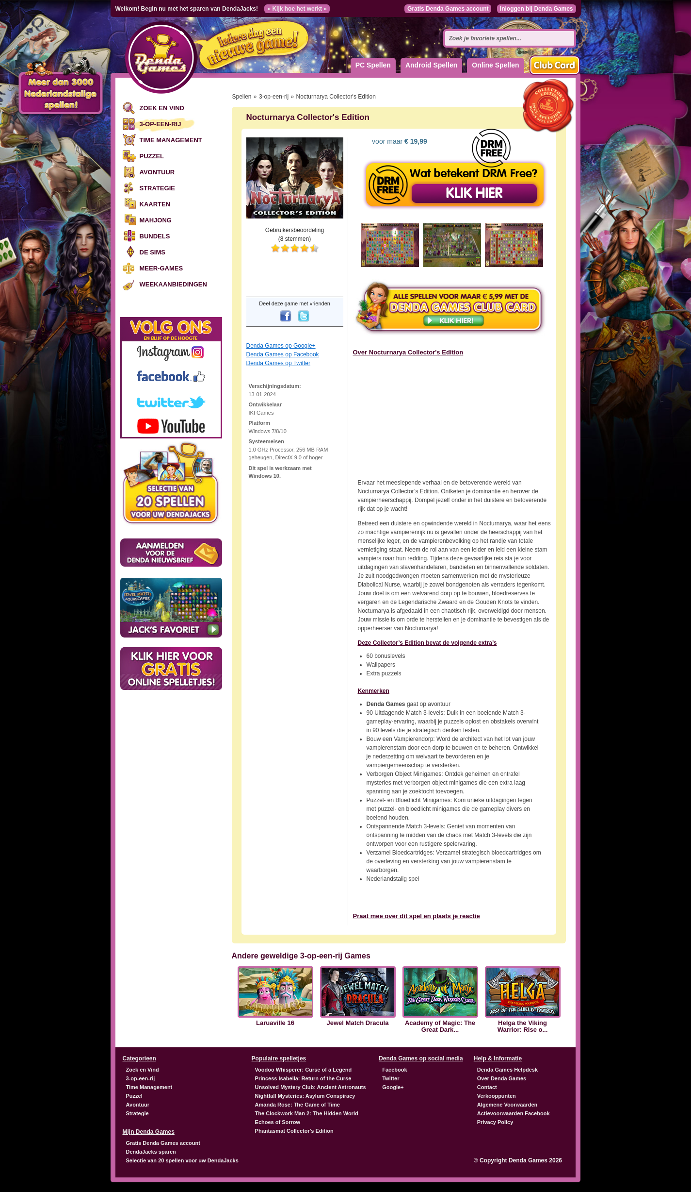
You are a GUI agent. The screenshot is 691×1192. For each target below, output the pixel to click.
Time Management (171, 140)
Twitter (390, 1078)
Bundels (155, 236)
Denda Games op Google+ (281, 345)
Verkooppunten (496, 1096)
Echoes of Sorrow (278, 1122)
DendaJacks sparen (151, 1152)
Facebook (394, 1070)
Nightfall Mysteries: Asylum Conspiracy (305, 1096)
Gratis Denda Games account (447, 8)
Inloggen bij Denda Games (536, 8)
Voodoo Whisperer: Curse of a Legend (303, 1070)
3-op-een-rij (160, 124)
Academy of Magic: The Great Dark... (440, 1026)
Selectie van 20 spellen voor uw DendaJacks (182, 1160)
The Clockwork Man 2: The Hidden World (306, 1113)
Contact (487, 1087)
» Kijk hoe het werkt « (297, 8)
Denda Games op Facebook (282, 354)
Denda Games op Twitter (278, 363)
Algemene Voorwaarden (507, 1105)
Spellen (242, 96)
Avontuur (157, 172)
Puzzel (152, 156)
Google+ (392, 1087)
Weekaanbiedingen (173, 284)
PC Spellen (373, 65)
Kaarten (155, 204)
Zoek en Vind (162, 108)
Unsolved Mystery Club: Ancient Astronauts (310, 1087)
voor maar (398, 141)
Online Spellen (495, 65)
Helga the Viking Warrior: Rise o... (523, 1026)
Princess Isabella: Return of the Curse (303, 1078)
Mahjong (156, 220)
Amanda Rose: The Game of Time (297, 1105)
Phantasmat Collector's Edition (294, 1131)
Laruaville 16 (275, 1023)
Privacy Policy (495, 1122)
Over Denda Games (502, 1078)
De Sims (152, 252)
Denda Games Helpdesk (507, 1070)
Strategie (157, 188)
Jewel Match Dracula (358, 1023)
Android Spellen (431, 65)
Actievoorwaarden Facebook (513, 1113)
